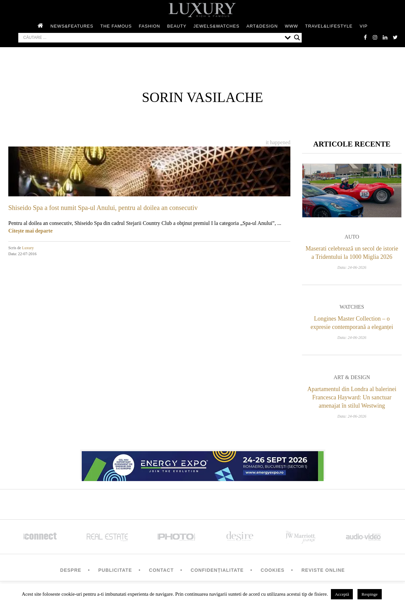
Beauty (176, 26)
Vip (363, 26)
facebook (365, 37)
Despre (70, 570)
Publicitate (115, 570)
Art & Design (352, 377)
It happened (278, 142)
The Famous (116, 26)
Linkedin (385, 37)
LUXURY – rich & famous (202, 10)
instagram (375, 37)
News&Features (72, 26)
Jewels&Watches (216, 26)
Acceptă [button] (342, 594)
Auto (352, 237)
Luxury (28, 248)
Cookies (273, 570)
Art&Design (262, 26)
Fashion (149, 26)
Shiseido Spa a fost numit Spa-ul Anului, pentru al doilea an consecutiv (103, 207)
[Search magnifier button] (297, 37)
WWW (291, 26)
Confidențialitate (217, 570)
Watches (352, 307)
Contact (161, 570)
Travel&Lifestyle (329, 26)
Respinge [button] (369, 594)
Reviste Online (323, 570)
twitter (395, 37)
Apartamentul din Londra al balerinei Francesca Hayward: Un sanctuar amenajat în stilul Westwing (351, 397)
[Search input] (152, 37)
